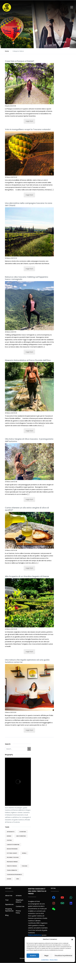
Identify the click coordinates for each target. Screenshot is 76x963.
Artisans (19, 896)
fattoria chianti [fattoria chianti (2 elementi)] (12, 853)
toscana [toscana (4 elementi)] (24, 866)
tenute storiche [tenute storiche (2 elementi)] (12, 866)
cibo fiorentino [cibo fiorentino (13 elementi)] (21, 836)
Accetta (33, 956)
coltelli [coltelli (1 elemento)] (9, 840)
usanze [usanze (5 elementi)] (9, 879)
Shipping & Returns (19, 901)
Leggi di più (29, 121)
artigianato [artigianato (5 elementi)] (10, 831)
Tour (7, 900)
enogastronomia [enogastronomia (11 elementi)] (12, 849)
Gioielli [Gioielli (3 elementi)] (24, 853)
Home (7, 51)
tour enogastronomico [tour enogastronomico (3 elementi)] (14, 874)
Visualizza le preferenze (63, 956)
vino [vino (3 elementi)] (17, 879)
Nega (46, 956)
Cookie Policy (45, 959)
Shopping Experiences (9, 910)
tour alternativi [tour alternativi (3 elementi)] (12, 870)
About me (8, 896)
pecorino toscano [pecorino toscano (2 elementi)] (13, 857)
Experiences (9, 904)
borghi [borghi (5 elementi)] (9, 836)
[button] (72, 939)
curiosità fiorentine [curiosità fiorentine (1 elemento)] (13, 844)
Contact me (20, 906)
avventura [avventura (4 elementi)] (22, 831)
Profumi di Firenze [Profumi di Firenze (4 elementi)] (12, 861)
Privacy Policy (54, 959)
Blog (6, 915)
